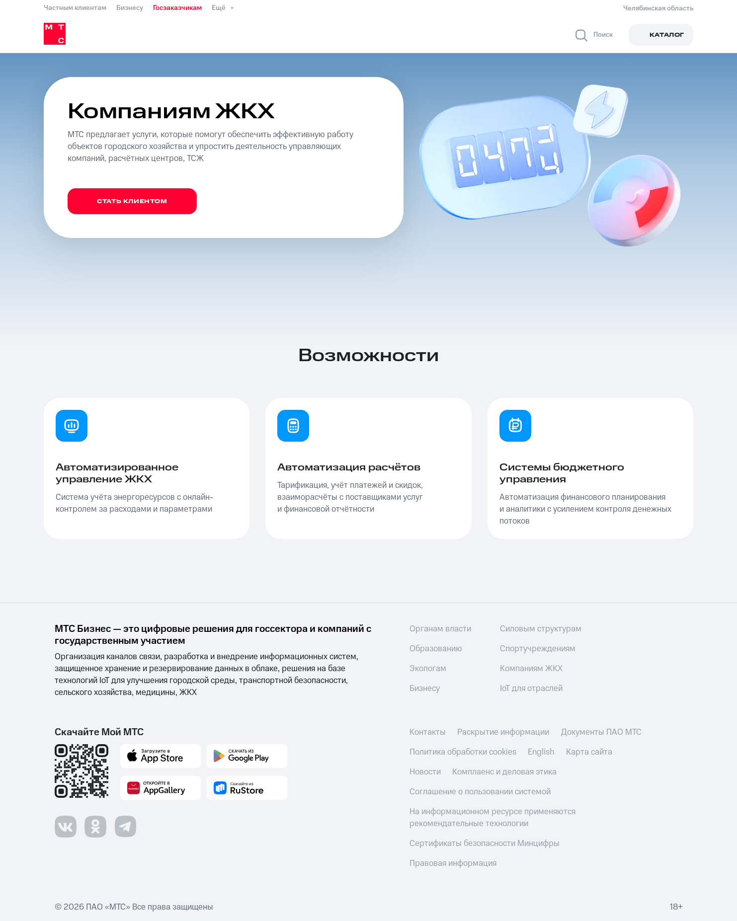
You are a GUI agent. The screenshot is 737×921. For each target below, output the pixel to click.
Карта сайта (590, 752)
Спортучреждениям (537, 649)
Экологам (427, 669)
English (541, 752)
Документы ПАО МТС (602, 732)
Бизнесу (129, 8)
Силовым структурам (540, 629)
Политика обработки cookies (462, 752)
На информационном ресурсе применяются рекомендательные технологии (492, 818)
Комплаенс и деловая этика (505, 772)
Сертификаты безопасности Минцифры (484, 843)
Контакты (427, 732)
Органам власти (440, 629)
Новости (425, 772)
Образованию (435, 649)
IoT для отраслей (531, 688)
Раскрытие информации (504, 732)
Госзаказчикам (177, 8)
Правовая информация (452, 863)
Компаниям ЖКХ (531, 669)
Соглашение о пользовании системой (480, 792)
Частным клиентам (75, 8)
